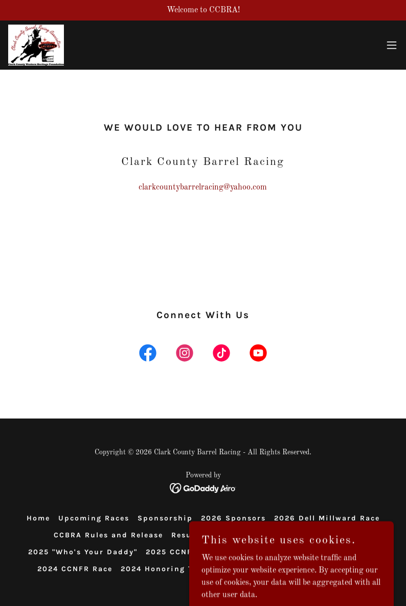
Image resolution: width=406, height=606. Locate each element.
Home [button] (38, 518)
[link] (36, 45)
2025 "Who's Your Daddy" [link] (83, 552)
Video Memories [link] (246, 535)
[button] (391, 45)
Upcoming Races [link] (93, 518)
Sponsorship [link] (165, 518)
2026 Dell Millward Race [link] (327, 518)
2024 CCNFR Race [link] (74, 569)
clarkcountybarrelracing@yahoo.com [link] (203, 187)
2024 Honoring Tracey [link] (168, 569)
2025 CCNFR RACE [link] (184, 552)
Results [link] (187, 535)
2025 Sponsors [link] (320, 535)
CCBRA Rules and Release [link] (108, 535)
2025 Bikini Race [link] (268, 552)
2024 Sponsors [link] (345, 552)
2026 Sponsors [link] (233, 518)
